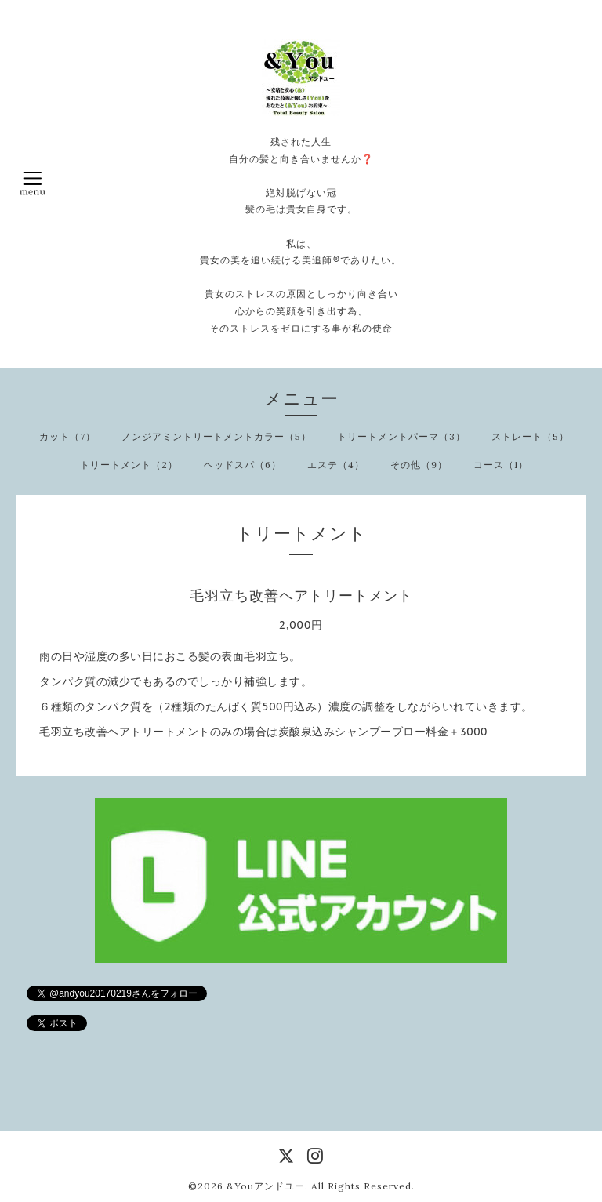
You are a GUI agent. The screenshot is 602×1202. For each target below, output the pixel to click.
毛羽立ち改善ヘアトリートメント (301, 595)
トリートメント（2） (129, 464)
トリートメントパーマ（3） (401, 436)
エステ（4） (335, 464)
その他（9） (419, 464)
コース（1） (500, 464)
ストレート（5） (530, 436)
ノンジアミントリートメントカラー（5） (216, 436)
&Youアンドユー (266, 1186)
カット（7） (67, 436)
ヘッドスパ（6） (242, 464)
